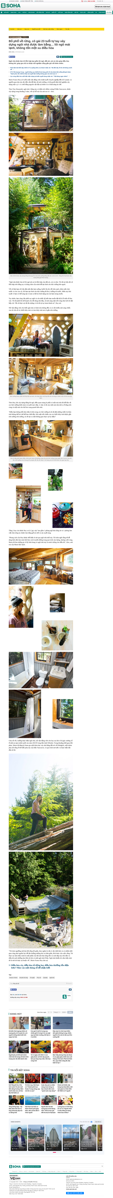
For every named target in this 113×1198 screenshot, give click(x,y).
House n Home (13, 977)
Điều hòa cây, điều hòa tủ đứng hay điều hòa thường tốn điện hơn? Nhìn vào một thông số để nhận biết (40, 966)
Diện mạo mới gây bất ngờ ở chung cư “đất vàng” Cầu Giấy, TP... (52, 1144)
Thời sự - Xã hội (23, 1171)
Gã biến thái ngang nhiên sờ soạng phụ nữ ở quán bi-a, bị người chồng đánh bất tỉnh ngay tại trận (18, 1034)
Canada (45, 977)
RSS (100, 1171)
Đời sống (109, 12)
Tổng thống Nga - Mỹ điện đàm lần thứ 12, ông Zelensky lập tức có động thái (15, 1109)
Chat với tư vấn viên (75, 1193)
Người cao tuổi (36, 29)
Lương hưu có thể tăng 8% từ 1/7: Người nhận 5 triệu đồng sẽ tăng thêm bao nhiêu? (65, 1109)
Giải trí (76, 12)
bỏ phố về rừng (24, 977)
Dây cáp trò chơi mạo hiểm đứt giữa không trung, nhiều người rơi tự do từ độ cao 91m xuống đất (62, 1034)
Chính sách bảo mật (71, 1189)
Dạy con (27, 29)
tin (13, 994)
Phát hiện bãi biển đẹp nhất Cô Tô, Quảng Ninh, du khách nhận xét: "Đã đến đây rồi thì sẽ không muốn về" (41, 68)
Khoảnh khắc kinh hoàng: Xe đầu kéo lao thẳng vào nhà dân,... (87, 1144)
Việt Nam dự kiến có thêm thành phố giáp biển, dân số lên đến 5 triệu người (32, 1109)
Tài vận (67, 29)
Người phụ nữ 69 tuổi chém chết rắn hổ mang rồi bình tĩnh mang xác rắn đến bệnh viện (19, 1057)
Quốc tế (54, 12)
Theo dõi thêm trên (86, 1122)
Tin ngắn (32, 977)
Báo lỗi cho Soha (67, 57)
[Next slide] (100, 1138)
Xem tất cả (98, 1122)
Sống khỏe (91, 12)
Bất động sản (40, 12)
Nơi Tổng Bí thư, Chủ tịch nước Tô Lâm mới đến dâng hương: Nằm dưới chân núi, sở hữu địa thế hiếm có (16, 1089)
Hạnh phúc (13, 12)
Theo (41, 983)
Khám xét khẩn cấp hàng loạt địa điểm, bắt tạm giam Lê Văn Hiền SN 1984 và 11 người (65, 1088)
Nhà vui (19, 29)
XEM (70, 1012)
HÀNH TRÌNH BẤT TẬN (27, 1)
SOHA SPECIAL (40, 1)
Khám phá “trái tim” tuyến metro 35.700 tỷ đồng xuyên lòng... (35, 1144)
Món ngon (59, 29)
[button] (54, 1152)
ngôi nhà (19, 84)
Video (91, 1171)
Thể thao (60, 12)
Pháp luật (83, 12)
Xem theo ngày (41, 1012)
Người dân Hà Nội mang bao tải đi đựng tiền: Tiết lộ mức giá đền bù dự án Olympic (48, 1109)
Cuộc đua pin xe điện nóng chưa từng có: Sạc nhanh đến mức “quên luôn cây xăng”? (48, 1088)
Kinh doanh (31, 12)
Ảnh (96, 1171)
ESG (19, 12)
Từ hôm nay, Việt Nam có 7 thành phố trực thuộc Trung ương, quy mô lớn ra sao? (32, 1088)
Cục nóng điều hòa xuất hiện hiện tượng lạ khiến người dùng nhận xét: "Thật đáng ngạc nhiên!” (40, 76)
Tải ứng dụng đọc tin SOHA (31, 1166)
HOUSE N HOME (14, 1)
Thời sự (24, 12)
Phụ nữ (39, 977)
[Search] (85, 1166)
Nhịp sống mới (68, 12)
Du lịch (12, 29)
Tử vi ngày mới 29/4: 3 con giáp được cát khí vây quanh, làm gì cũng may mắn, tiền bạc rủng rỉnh (41, 1058)
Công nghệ (102, 12)
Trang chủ (14, 1171)
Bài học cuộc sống (48, 29)
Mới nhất (6, 12)
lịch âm (20, 994)
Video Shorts (15, 1122)
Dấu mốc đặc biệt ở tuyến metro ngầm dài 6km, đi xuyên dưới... (70, 1144)
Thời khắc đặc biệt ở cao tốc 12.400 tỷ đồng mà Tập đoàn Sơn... (19, 1144)
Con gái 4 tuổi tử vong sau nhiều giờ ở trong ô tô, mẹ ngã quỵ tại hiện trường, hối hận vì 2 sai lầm (40, 1034)
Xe (96, 12)
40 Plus (48, 12)
